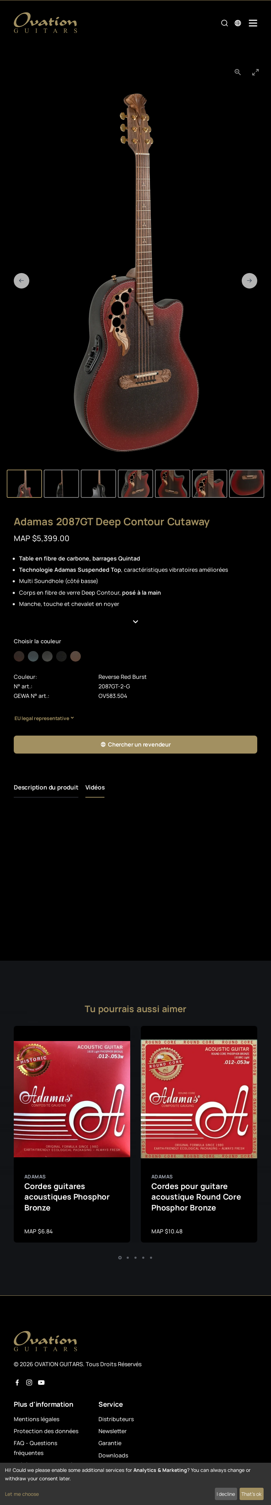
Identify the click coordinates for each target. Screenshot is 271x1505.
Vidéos (95, 787)
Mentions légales (36, 1419)
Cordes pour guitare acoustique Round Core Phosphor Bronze (196, 1197)
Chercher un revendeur (135, 744)
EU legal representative (41, 718)
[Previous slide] (21, 281)
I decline (226, 1494)
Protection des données (46, 1431)
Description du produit (46, 787)
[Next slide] (249, 281)
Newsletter (112, 1431)
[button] (135, 622)
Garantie (109, 1443)
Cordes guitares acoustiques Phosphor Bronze (67, 1197)
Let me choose (22, 1494)
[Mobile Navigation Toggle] (253, 23)
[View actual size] (238, 72)
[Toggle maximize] (255, 72)
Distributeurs (116, 1419)
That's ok (251, 1494)
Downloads (113, 1455)
